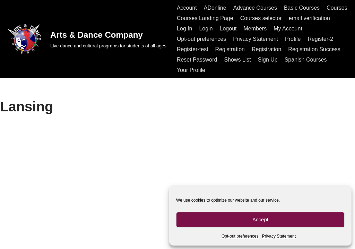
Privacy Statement (279, 236)
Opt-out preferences (240, 236)
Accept (260, 219)
